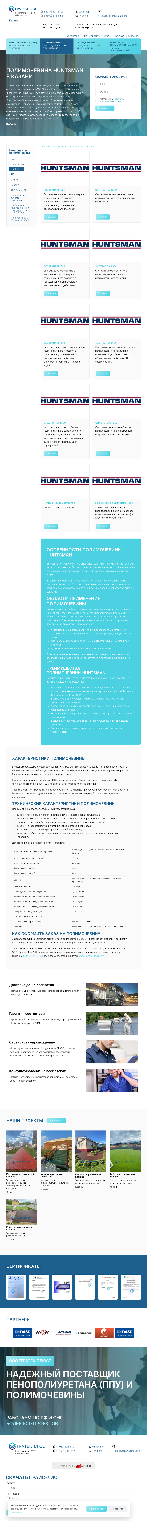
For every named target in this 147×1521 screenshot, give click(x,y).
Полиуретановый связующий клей (20, 218)
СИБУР (15, 179)
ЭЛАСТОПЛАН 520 (55, 422)
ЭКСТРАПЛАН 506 (106, 342)
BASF (14, 159)
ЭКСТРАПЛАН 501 (54, 190)
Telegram (83, 15)
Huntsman (16, 169)
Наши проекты (92, 35)
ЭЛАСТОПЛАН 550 (106, 422)
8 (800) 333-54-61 (54, 15)
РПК (13, 174)
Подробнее (16, 1512)
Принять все (96, 1509)
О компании (73, 35)
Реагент (15, 184)
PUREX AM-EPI (19, 190)
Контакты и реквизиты (127, 35)
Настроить (117, 1509)
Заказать (51, 217)
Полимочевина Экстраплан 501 (114, 502)
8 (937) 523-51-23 (53, 11)
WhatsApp (84, 11)
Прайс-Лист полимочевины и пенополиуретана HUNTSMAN (20, 209)
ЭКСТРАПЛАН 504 (106, 266)
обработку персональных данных (112, 100)
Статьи (107, 35)
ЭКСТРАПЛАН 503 (54, 266)
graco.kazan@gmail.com (114, 15)
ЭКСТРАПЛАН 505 (54, 342)
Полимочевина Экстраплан (60, 502)
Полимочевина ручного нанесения (19, 198)
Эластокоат (18, 164)
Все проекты (56, 1120)
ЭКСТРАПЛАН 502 (106, 190)
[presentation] (10, 1335)
